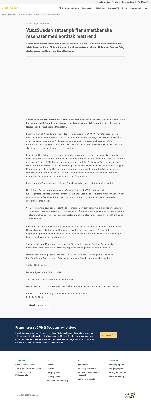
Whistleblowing (116, 376)
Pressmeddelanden (11, 14)
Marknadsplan (87, 8)
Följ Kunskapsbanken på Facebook (89, 373)
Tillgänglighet (116, 368)
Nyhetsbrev (83, 364)
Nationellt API (113, 8)
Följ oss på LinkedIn (87, 368)
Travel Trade (142, 2)
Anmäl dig (106, 335)
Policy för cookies (117, 372)
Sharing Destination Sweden (28, 368)
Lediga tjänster (54, 372)
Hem (3, 14)
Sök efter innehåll (86, 378)
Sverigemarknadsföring (57, 380)
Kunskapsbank (135, 8)
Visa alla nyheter (37, 305)
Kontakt (50, 368)
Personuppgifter (116, 364)
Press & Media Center (25, 364)
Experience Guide (128, 2)
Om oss (124, 8)
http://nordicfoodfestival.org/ (40, 258)
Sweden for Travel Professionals (23, 373)
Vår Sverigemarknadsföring (69, 8)
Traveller (115, 2)
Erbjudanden (100, 8)
